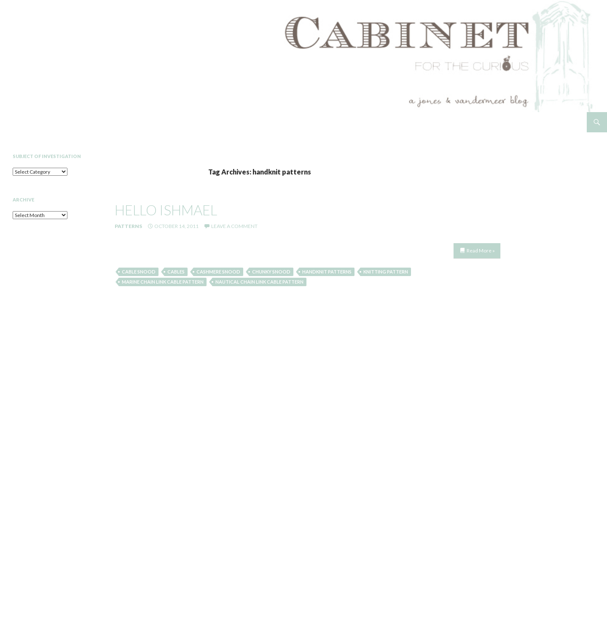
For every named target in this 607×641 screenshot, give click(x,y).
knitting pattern (385, 271)
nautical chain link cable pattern (259, 281)
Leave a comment (234, 226)
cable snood (139, 271)
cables (176, 271)
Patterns (128, 226)
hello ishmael (166, 209)
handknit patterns (327, 271)
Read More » (481, 250)
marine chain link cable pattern (163, 281)
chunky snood (271, 271)
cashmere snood (218, 271)
